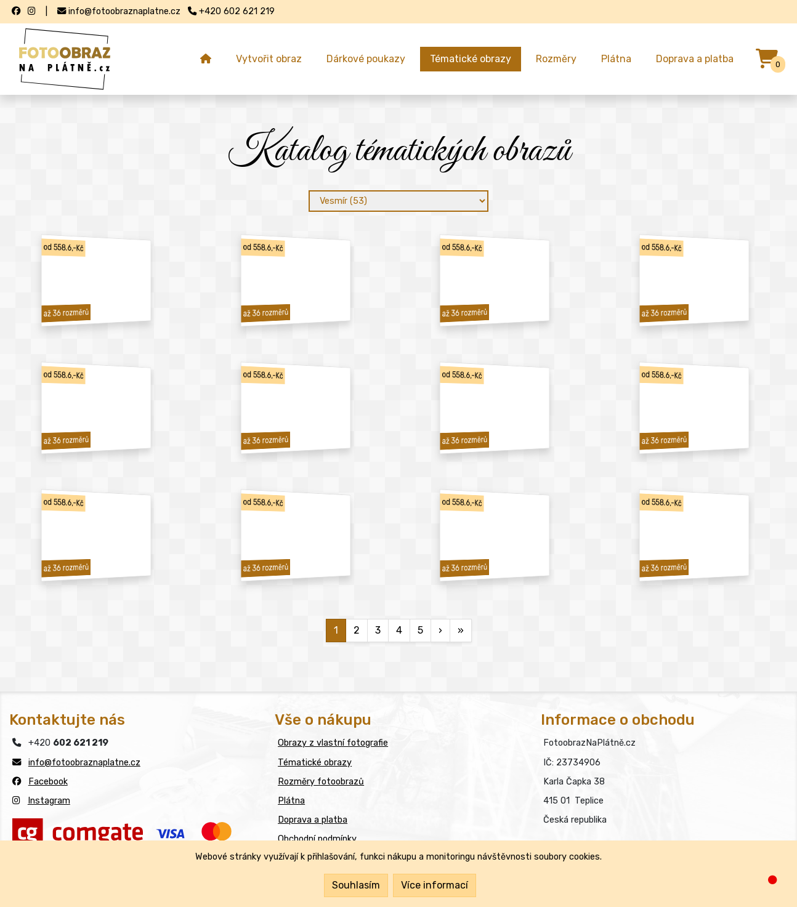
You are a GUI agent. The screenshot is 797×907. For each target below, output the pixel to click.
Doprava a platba (695, 59)
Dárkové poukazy (365, 59)
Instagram (49, 801)
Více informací (434, 885)
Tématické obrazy (470, 59)
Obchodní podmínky (317, 839)
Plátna (616, 59)
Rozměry (556, 59)
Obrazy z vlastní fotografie (333, 743)
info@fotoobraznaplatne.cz (84, 762)
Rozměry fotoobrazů (321, 781)
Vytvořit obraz (269, 59)
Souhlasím (356, 885)
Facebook (48, 781)
